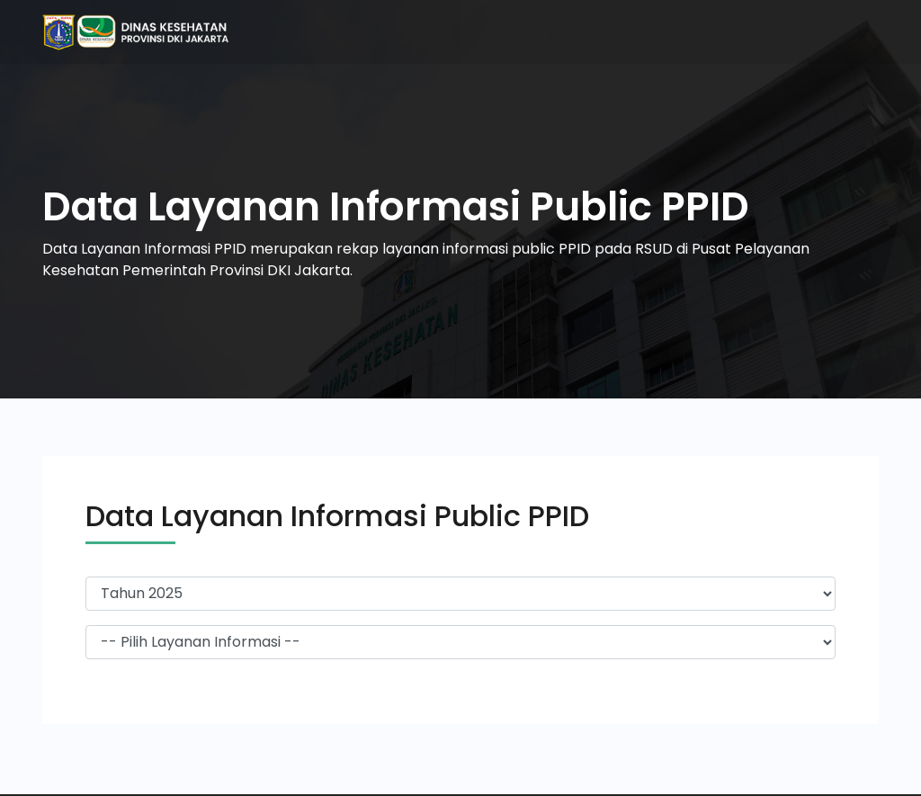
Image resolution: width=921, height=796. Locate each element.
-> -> (460, 642)
